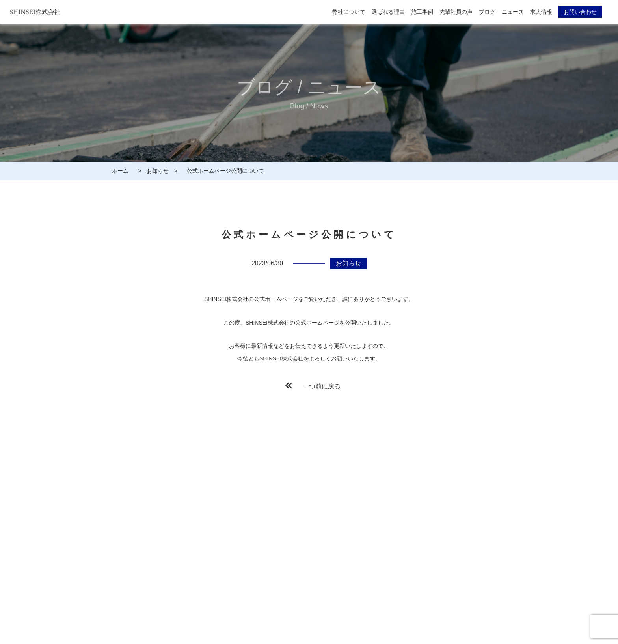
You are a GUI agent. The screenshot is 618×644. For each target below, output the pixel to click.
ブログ (487, 12)
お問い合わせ (580, 12)
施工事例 (422, 12)
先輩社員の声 (456, 12)
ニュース (513, 12)
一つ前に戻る (313, 385)
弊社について (348, 12)
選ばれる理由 (388, 12)
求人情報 (541, 12)
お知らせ (348, 263)
